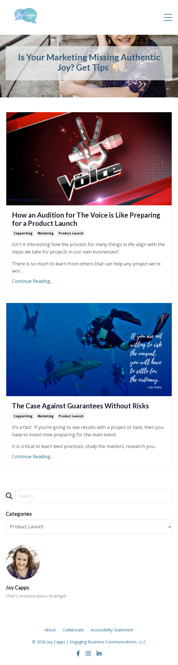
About (50, 630)
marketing (46, 233)
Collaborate (73, 630)
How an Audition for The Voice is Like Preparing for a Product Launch (86, 219)
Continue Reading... (32, 281)
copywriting (23, 233)
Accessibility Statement (112, 630)
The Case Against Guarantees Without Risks (80, 406)
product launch (71, 233)
